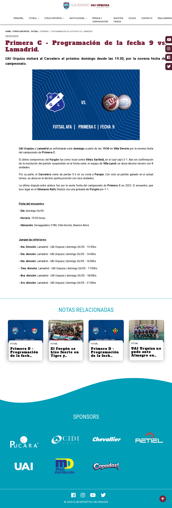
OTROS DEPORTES (21, 31)
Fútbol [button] (33, 18)
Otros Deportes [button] (53, 18)
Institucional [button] (77, 18)
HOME (8, 31)
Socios (132, 18)
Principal (19, 18)
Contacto (146, 18)
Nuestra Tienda (118, 20)
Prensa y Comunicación (100, 20)
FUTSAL (34, 31)
